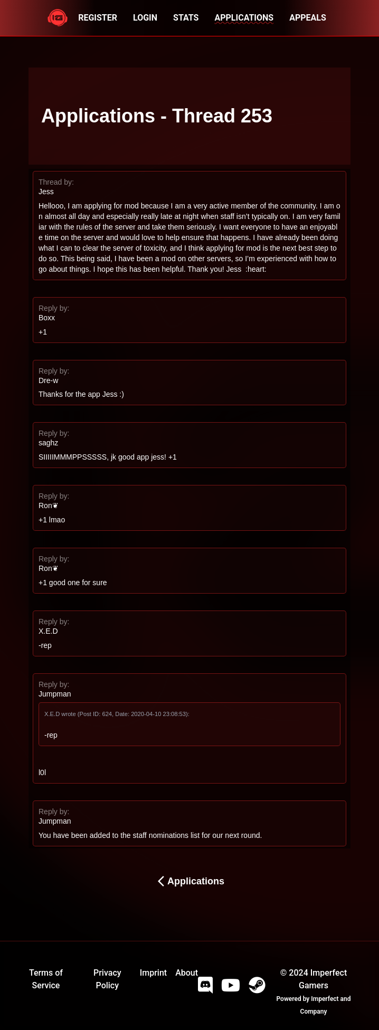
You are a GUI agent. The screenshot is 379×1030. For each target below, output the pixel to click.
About (186, 973)
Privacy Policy (107, 979)
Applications (189, 881)
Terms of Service (46, 979)
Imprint (153, 973)
